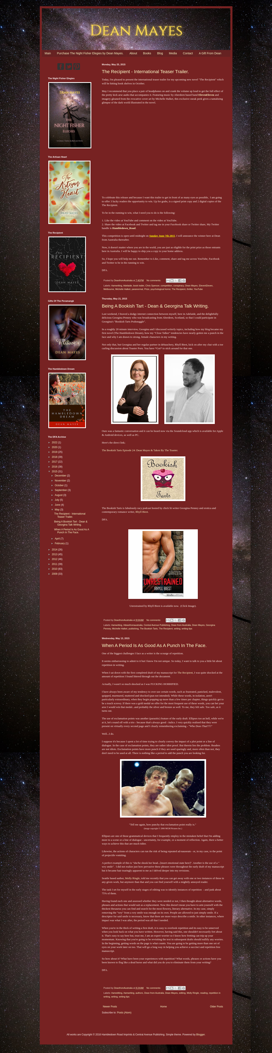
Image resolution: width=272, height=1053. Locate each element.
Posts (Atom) (124, 1012)
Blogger (200, 1034)
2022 (55, 442)
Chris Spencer (152, 285)
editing (182, 993)
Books (147, 53)
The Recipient (179, 289)
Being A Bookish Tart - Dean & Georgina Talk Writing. (155, 306)
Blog (160, 53)
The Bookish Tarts (149, 628)
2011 (55, 564)
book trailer (138, 285)
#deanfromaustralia (133, 625)
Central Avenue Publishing (157, 625)
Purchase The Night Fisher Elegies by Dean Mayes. (90, 53)
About (133, 53)
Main (48, 53)
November (61, 480)
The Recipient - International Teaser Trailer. (145, 71)
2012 (55, 559)
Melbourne (109, 289)
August (59, 495)
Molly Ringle (132, 878)
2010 (55, 568)
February (60, 543)
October (59, 485)
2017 (55, 461)
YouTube (198, 289)
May (57, 509)
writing (177, 628)
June (58, 504)
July (57, 499)
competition (166, 285)
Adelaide (127, 285)
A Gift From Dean (210, 53)
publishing (134, 628)
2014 (55, 549)
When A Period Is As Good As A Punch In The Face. (154, 645)
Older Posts (216, 1006)
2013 (55, 554)
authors (139, 993)
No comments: (154, 280)
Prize (146, 289)
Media (173, 53)
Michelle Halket (123, 289)
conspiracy (178, 285)
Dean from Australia (181, 625)
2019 (55, 452)
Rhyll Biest (141, 511)
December (61, 475)
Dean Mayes (191, 285)
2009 (55, 573)
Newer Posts (110, 1006)
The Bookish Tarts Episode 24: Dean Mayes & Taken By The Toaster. (140, 450)
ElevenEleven (206, 285)
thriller (190, 289)
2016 (55, 466)
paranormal (137, 289)
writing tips (187, 628)
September (61, 490)
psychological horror (160, 289)
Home (163, 1006)
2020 (55, 447)
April (57, 538)
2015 (55, 471)
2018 (55, 457)
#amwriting (116, 285)
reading (204, 993)
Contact (188, 53)
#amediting (116, 993)
